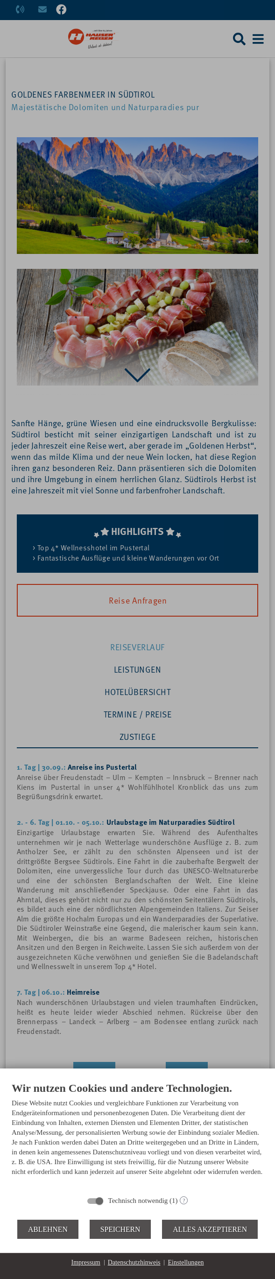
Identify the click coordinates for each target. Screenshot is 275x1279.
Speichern (120, 1229)
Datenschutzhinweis (134, 1262)
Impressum (85, 1262)
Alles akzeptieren (210, 1229)
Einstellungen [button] (186, 1262)
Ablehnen (48, 1229)
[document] (137, 1135)
